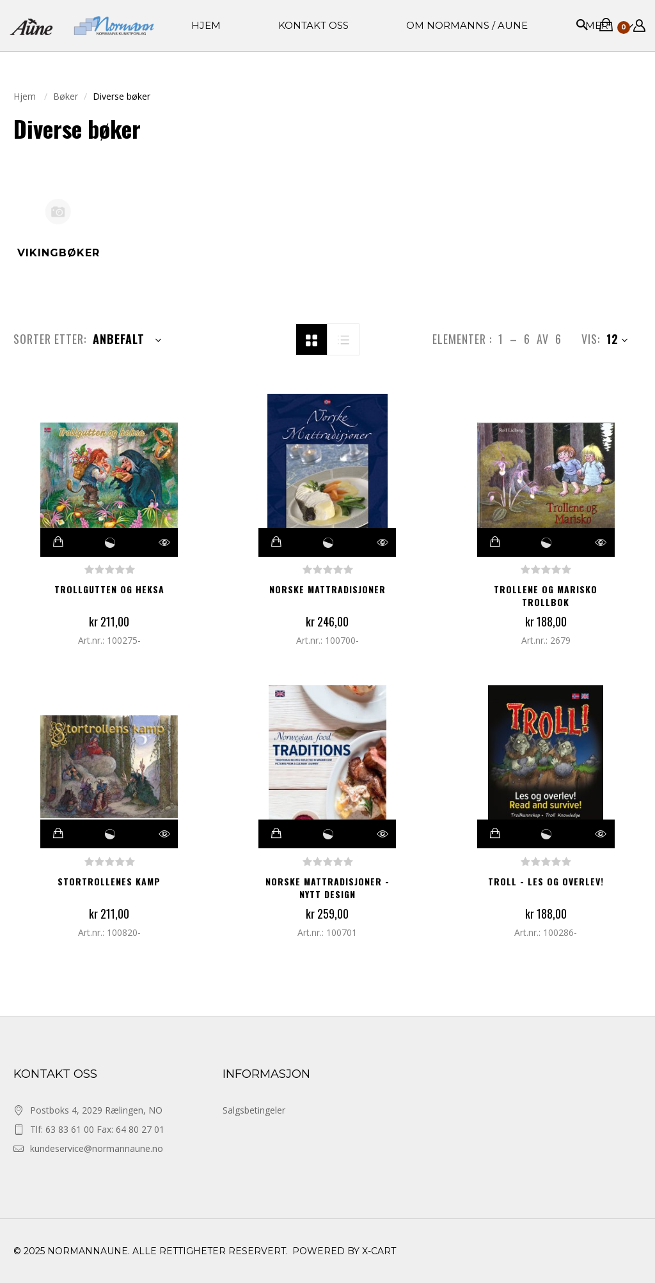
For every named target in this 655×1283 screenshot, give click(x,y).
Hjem (25, 96)
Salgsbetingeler (254, 1110)
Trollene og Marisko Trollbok (545, 595)
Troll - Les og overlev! (546, 881)
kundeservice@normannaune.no (96, 1148)
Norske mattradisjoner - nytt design (327, 888)
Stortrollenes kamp (109, 881)
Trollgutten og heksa (109, 589)
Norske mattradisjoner (327, 589)
